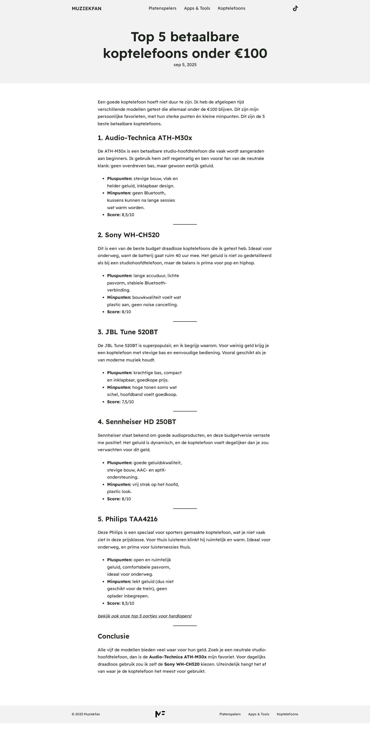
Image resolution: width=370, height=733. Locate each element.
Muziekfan (86, 8)
